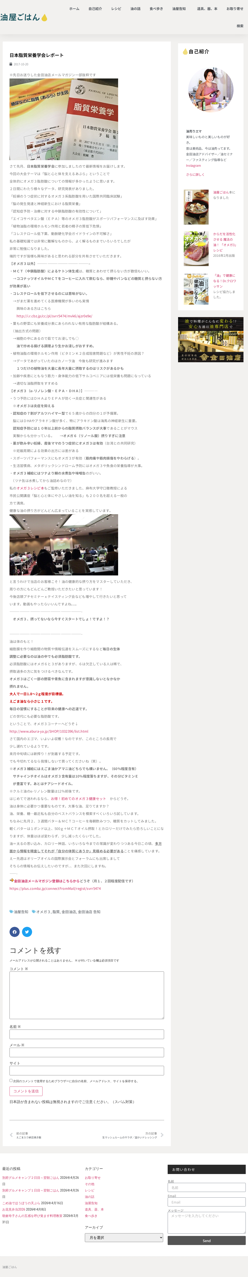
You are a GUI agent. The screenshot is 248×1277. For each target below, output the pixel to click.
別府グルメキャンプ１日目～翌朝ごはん (30, 1190)
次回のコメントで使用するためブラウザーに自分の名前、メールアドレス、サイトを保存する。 (76, 1081)
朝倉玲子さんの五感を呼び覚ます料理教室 (32, 1216)
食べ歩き (156, 8)
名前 (15, 1027)
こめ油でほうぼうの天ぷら (21, 1203)
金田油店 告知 (89, 911)
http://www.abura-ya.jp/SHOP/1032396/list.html (49, 731)
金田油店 (69, 911)
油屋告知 (180, 8)
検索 (240, 25)
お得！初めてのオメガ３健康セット (78, 798)
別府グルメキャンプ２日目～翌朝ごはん (30, 1177)
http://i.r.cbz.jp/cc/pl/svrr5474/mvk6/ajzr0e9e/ (55, 315)
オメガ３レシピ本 (30, 488)
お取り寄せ (235, 8)
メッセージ (176, 1210)
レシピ (116, 8)
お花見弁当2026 (13, 1209)
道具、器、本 (207, 8)
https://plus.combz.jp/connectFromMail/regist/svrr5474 (55, 888)
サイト (15, 1063)
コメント (19, 969)
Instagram (193, 165)
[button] (15, 932)
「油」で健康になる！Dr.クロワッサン (224, 281)
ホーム (74, 8)
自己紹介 (95, 8)
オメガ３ (43, 911)
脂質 (56, 911)
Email (172, 1195)
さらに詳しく (195, 174)
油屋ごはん (221, 192)
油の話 (135, 8)
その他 (89, 1184)
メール (17, 1045)
